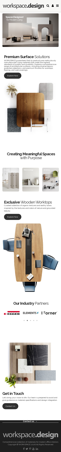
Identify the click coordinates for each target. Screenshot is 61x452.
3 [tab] (30, 320)
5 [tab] (37, 320)
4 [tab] (33, 320)
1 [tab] (24, 320)
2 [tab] (27, 320)
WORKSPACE (24, 444)
